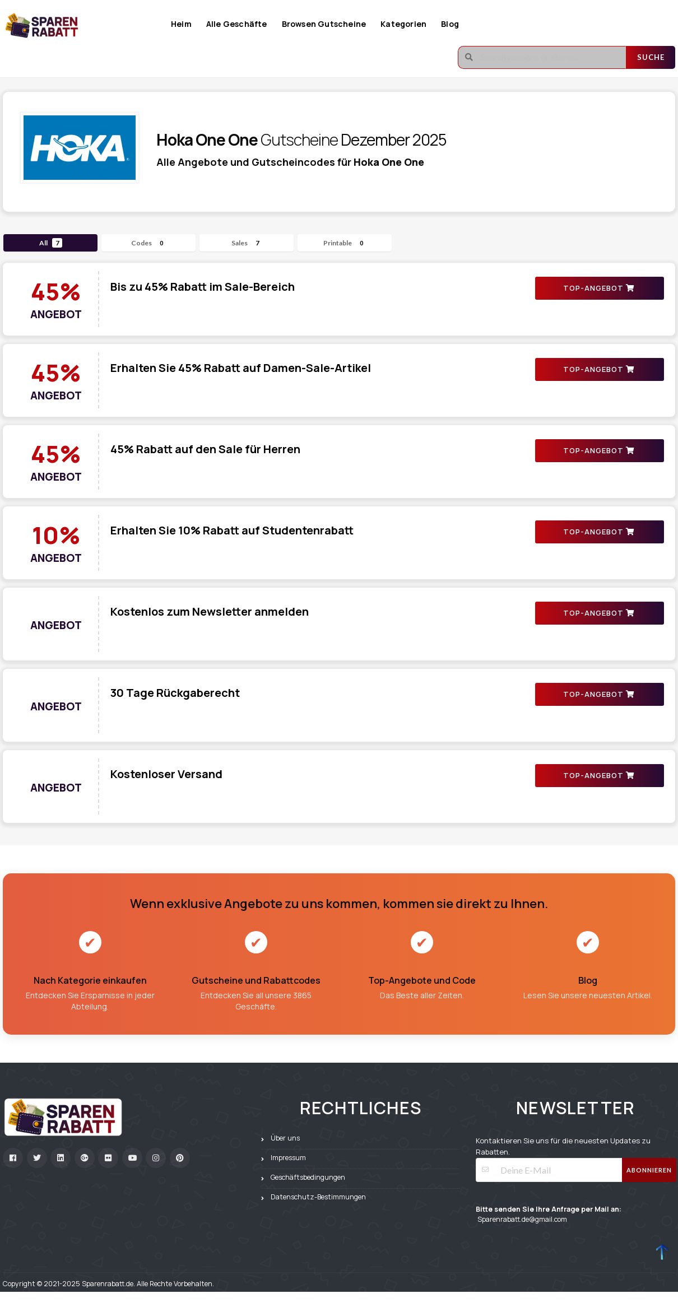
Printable (344, 243)
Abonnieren (649, 1170)
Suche (651, 57)
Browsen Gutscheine (324, 23)
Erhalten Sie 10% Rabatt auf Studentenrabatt (232, 530)
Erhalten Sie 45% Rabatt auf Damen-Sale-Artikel (240, 367)
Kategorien (403, 23)
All (50, 243)
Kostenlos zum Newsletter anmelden (209, 611)
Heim (181, 23)
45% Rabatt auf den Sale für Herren (205, 449)
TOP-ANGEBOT (598, 288)
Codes (148, 243)
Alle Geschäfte (236, 23)
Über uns (285, 1138)
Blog (450, 23)
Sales (246, 243)
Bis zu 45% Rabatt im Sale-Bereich (202, 286)
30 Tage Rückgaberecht (175, 692)
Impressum (288, 1157)
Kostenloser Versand (166, 773)
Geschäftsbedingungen (308, 1177)
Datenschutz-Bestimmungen (318, 1197)
